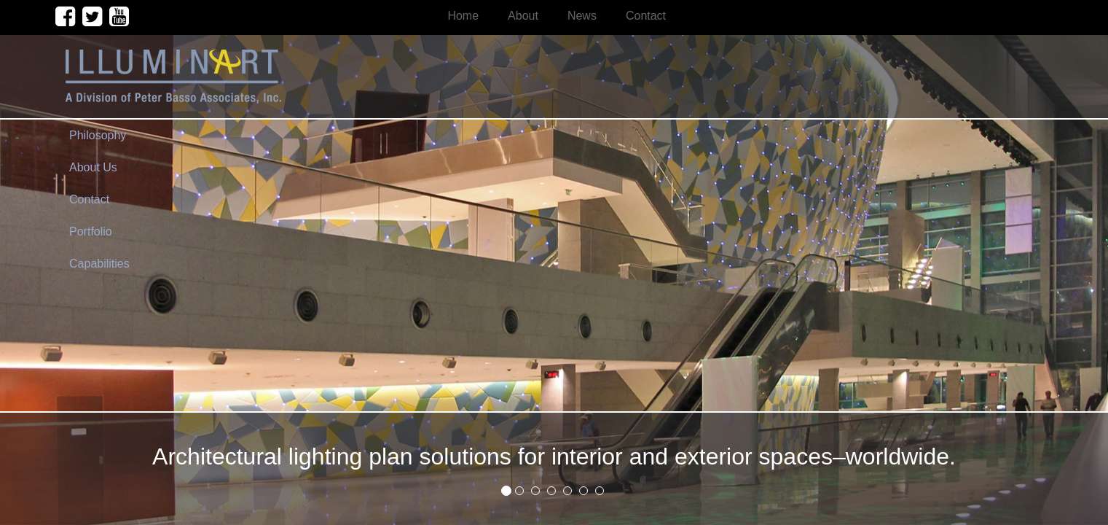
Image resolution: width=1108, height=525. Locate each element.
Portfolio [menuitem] (90, 231)
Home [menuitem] (463, 15)
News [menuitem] (582, 15)
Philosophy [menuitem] (97, 135)
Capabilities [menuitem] (99, 263)
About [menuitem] (523, 15)
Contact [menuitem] (646, 15)
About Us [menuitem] (93, 167)
